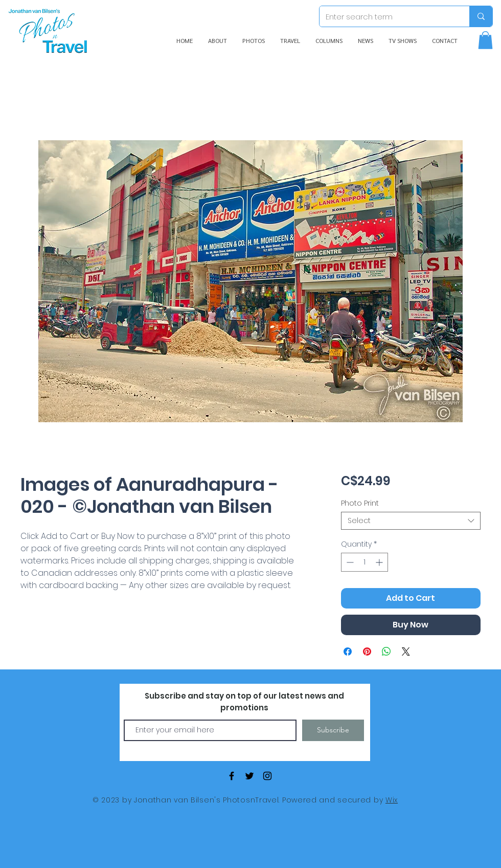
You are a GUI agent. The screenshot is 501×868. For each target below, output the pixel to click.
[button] (485, 40)
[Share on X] (406, 651)
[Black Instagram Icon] (267, 776)
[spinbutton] (364, 562)
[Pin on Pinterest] (367, 651)
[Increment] (380, 562)
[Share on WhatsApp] (386, 651)
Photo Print (360, 503)
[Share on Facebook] (347, 651)
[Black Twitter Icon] (249, 776)
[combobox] (411, 521)
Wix (391, 800)
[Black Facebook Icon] (231, 776)
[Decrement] (349, 562)
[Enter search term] (387, 16)
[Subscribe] (333, 730)
